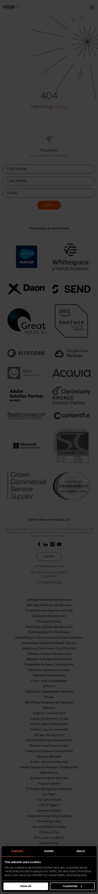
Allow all (25, 886)
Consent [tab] (17, 851)
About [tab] (80, 851)
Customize (72, 886)
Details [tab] (49, 851)
